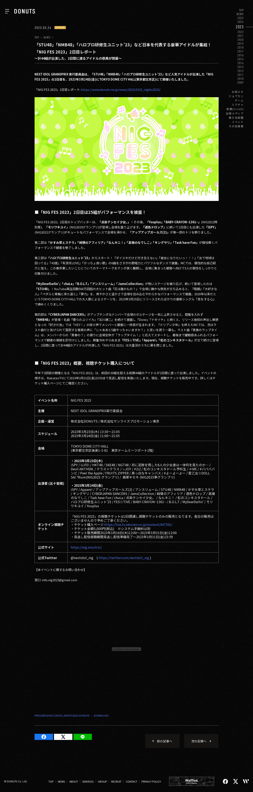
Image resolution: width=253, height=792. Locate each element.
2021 (240, 36)
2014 (240, 63)
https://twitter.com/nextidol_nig (124, 557)
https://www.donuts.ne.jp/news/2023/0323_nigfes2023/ (121, 89)
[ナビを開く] (7, 11)
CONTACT (131, 781)
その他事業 (236, 126)
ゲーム (239, 100)
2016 (240, 55)
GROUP (102, 781)
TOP (241, 10)
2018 (240, 47)
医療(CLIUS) (235, 109)
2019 (240, 44)
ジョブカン (236, 96)
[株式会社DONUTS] (24, 11)
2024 (240, 22)
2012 (240, 71)
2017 (240, 51)
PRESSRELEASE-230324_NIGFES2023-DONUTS (62, 715)
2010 (240, 79)
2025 (240, 18)
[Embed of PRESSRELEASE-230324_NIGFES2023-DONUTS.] (127, 649)
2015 (240, 59)
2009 (240, 82)
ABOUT (73, 781)
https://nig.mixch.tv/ (86, 547)
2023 (240, 26)
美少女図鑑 (236, 117)
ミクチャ (238, 104)
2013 (240, 67)
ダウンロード (99, 715)
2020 (240, 40)
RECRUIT (116, 781)
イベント (238, 122)
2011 (240, 75)
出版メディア (235, 113)
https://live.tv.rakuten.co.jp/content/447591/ (138, 524)
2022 (240, 32)
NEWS (240, 14)
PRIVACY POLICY (151, 781)
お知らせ (238, 91)
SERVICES (88, 781)
